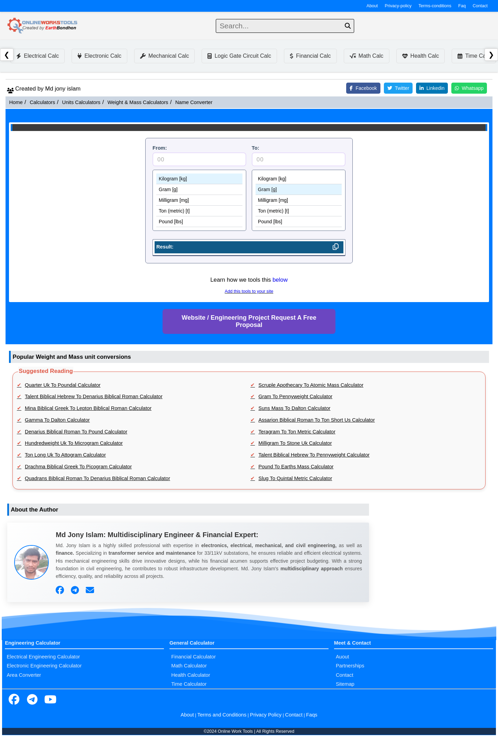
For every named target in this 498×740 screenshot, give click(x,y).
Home (15, 102)
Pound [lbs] (199, 221)
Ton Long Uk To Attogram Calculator (65, 455)
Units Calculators (81, 102)
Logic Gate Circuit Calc (239, 56)
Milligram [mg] (199, 200)
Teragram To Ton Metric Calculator (296, 431)
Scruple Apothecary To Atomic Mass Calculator (310, 385)
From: (160, 148)
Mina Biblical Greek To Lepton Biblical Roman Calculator (88, 408)
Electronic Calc (99, 56)
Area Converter (24, 675)
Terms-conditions (434, 5)
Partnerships (350, 665)
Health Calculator (190, 675)
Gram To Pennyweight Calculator (295, 396)
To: (255, 148)
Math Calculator (189, 665)
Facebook (363, 88)
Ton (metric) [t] (199, 211)
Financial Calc (310, 56)
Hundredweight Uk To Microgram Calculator (74, 443)
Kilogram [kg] (199, 179)
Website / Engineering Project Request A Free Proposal (249, 321)
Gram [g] (199, 189)
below (280, 280)
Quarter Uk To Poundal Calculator (63, 385)
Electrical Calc (37, 56)
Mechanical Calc (164, 56)
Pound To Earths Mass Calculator (295, 466)
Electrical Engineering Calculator (43, 656)
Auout (342, 656)
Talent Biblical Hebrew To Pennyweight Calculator (314, 455)
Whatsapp (469, 88)
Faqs (311, 715)
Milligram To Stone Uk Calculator (295, 443)
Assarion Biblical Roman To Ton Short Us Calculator (316, 420)
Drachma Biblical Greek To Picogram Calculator (78, 466)
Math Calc (367, 56)
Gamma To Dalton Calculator (57, 420)
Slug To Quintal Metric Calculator (295, 478)
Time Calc (474, 56)
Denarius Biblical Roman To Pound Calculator (76, 431)
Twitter (398, 88)
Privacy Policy (266, 715)
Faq (462, 5)
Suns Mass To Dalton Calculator (294, 408)
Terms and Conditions (222, 715)
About (372, 5)
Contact (480, 5)
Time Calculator (188, 684)
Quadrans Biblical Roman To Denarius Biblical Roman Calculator (97, 478)
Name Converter (194, 102)
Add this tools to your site (249, 291)
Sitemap (345, 684)
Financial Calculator (193, 656)
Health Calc (420, 56)
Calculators (42, 102)
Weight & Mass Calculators (138, 102)
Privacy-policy (398, 5)
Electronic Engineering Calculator (44, 665)
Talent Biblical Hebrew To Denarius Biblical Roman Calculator (94, 396)
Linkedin (431, 88)
